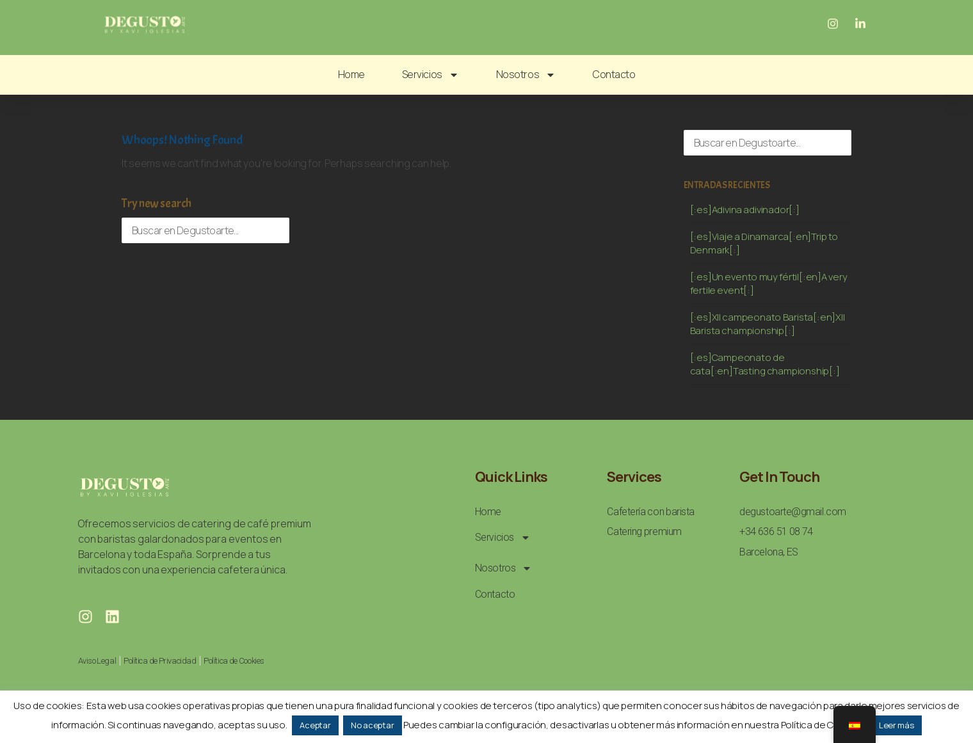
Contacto (614, 74)
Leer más (896, 725)
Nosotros (526, 74)
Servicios (430, 74)
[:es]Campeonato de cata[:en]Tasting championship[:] (765, 364)
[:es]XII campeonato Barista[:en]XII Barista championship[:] (767, 323)
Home (351, 74)
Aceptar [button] (315, 725)
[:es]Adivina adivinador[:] (745, 209)
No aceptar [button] (372, 725)
